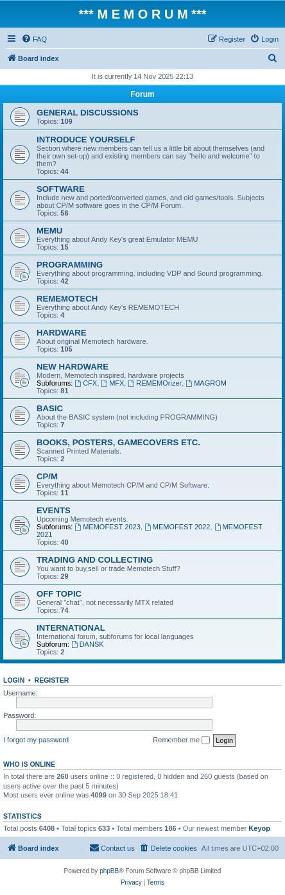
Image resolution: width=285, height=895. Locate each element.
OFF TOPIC (59, 594)
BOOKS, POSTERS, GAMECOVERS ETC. (118, 442)
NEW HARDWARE (72, 366)
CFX (85, 383)
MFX (112, 383)
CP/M (47, 476)
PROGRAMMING (70, 264)
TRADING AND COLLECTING (95, 560)
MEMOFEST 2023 (107, 527)
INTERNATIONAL (71, 628)
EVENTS (54, 510)
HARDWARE (62, 332)
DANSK (87, 644)
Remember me (181, 740)
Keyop (259, 828)
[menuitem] (34, 39)
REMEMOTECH (67, 298)
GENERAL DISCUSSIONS (88, 112)
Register (52, 680)
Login (13, 680)
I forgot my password (36, 740)
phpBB (109, 870)
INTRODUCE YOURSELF (86, 139)
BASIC (50, 408)
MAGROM (206, 383)
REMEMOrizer (155, 383)
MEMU (49, 230)
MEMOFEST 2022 (177, 527)
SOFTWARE (61, 189)
